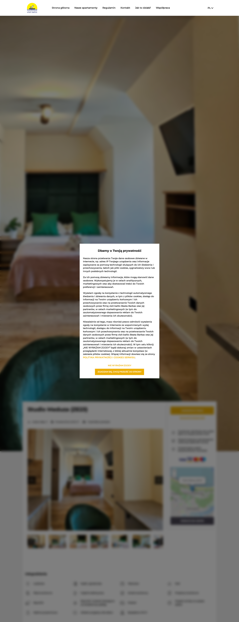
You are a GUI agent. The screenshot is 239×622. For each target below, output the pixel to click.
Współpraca (163, 7)
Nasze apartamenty (85, 7)
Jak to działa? (143, 7)
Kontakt (125, 7)
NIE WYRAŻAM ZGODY (119, 365)
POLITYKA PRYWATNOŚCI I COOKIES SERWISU (109, 357)
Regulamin (109, 7)
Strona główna (60, 7)
